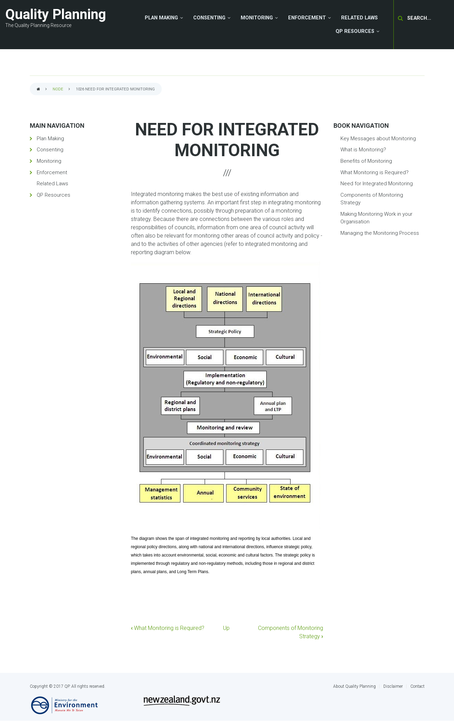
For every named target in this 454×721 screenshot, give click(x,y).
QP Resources (53, 195)
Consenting (50, 149)
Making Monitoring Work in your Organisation (376, 218)
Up (226, 628)
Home (38, 89)
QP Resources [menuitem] (355, 31)
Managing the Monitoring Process (379, 233)
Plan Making (50, 138)
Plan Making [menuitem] (161, 18)
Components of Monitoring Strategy (371, 199)
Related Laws (52, 183)
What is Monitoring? (363, 149)
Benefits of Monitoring (366, 161)
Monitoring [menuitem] (257, 18)
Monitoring (49, 161)
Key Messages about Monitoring (378, 138)
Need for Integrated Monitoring (376, 183)
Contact (417, 686)
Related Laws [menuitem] (359, 18)
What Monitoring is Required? (167, 628)
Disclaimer (393, 686)
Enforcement (52, 172)
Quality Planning (55, 14)
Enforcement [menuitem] (307, 18)
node (58, 89)
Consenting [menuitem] (209, 18)
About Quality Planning (354, 686)
